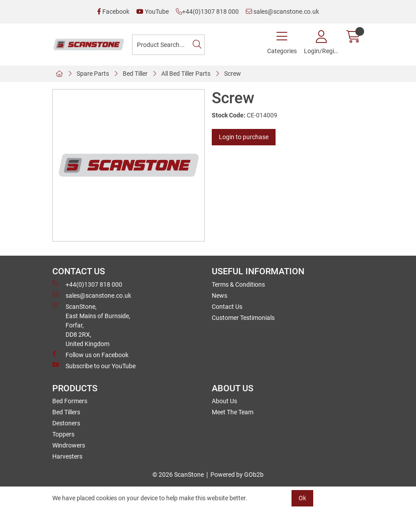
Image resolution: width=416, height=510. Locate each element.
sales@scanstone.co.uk (282, 11)
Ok (302, 498)
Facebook (113, 11)
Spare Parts (93, 73)
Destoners (66, 423)
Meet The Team (232, 412)
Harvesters (67, 456)
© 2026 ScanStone (178, 474)
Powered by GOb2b (237, 474)
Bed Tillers (66, 412)
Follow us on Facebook (90, 354)
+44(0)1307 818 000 (207, 11)
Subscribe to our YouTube (94, 366)
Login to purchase (243, 136)
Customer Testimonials (243, 317)
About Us (224, 401)
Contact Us (227, 306)
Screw (232, 73)
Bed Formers (69, 401)
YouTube (152, 11)
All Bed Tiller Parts (185, 73)
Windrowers (68, 445)
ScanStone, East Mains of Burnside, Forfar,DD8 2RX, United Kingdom (91, 324)
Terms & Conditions (238, 284)
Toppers (63, 434)
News (219, 295)
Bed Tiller (135, 73)
